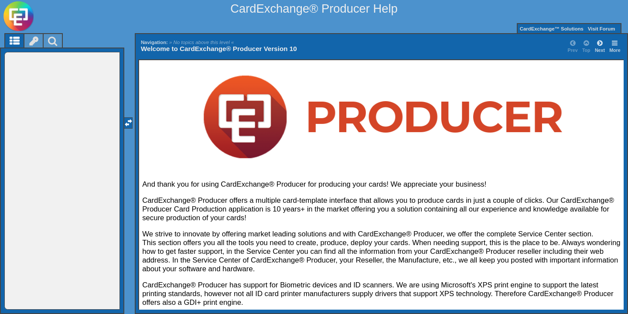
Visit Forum (601, 28)
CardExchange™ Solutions (552, 28)
